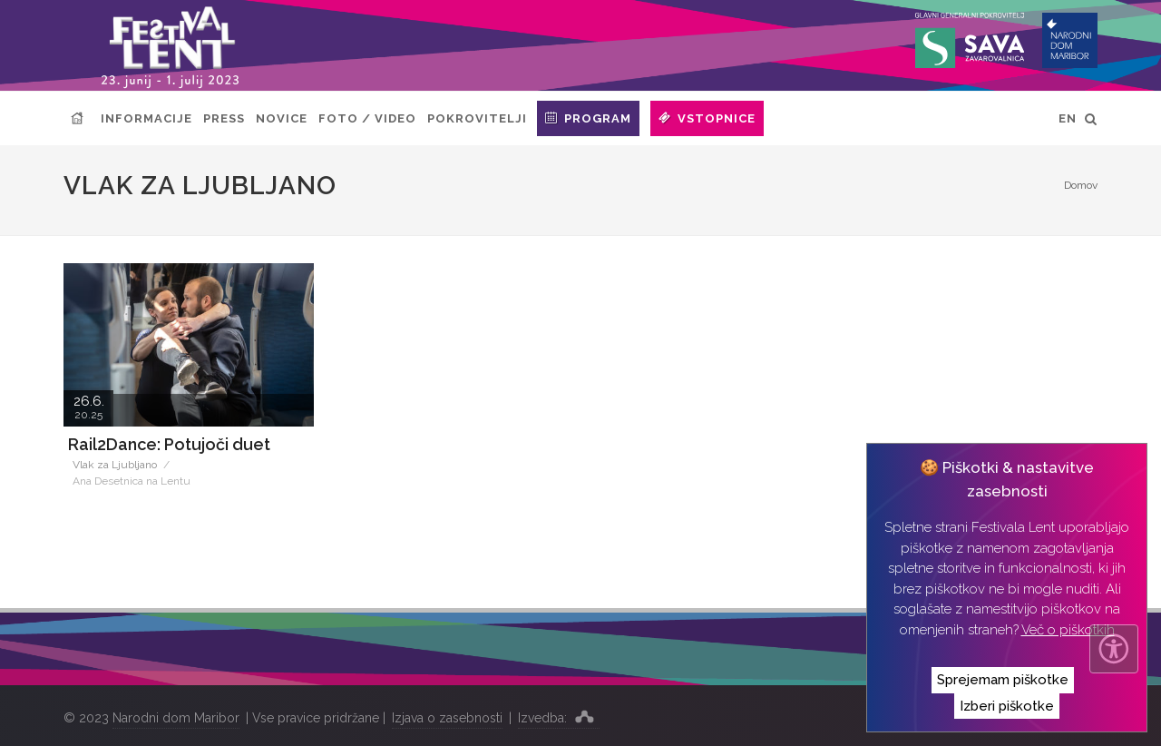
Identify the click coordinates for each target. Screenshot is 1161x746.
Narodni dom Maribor (175, 718)
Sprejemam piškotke (1002, 680)
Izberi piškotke (1007, 706)
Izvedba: (559, 716)
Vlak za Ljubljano (115, 464)
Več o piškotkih (1068, 630)
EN (1068, 118)
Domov (1081, 185)
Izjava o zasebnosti (447, 718)
